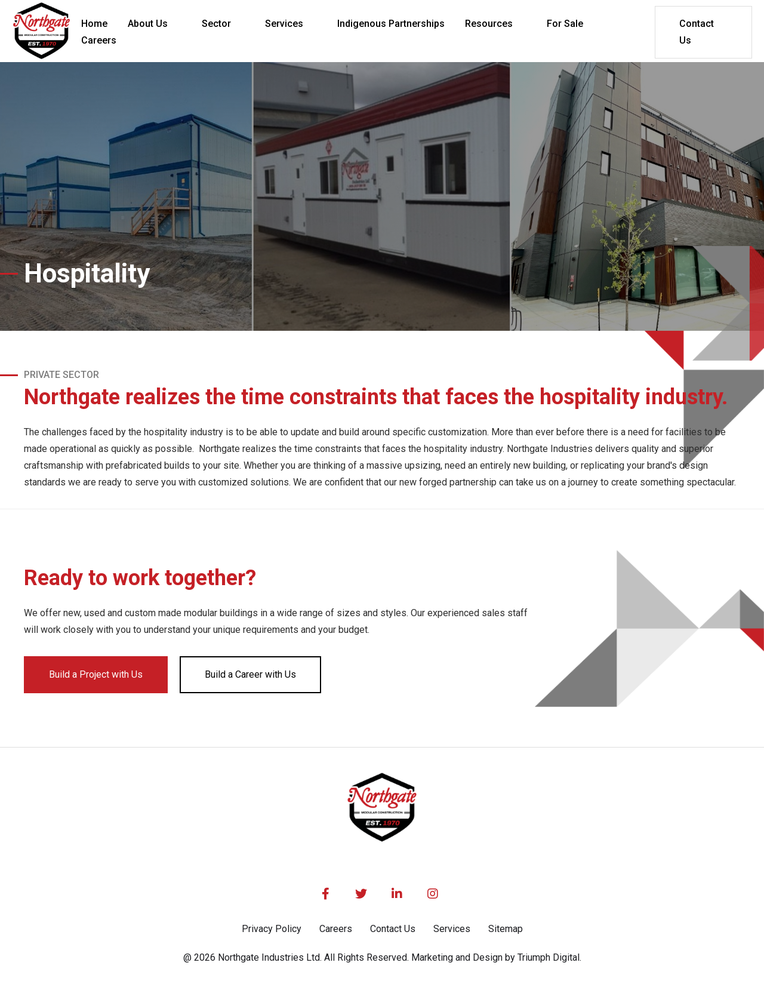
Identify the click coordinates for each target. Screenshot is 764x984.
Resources (489, 23)
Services (284, 23)
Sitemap (505, 928)
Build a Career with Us (250, 674)
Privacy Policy (271, 928)
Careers (335, 928)
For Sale (565, 23)
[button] (155, 24)
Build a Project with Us (96, 674)
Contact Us (696, 32)
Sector (216, 23)
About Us (148, 23)
